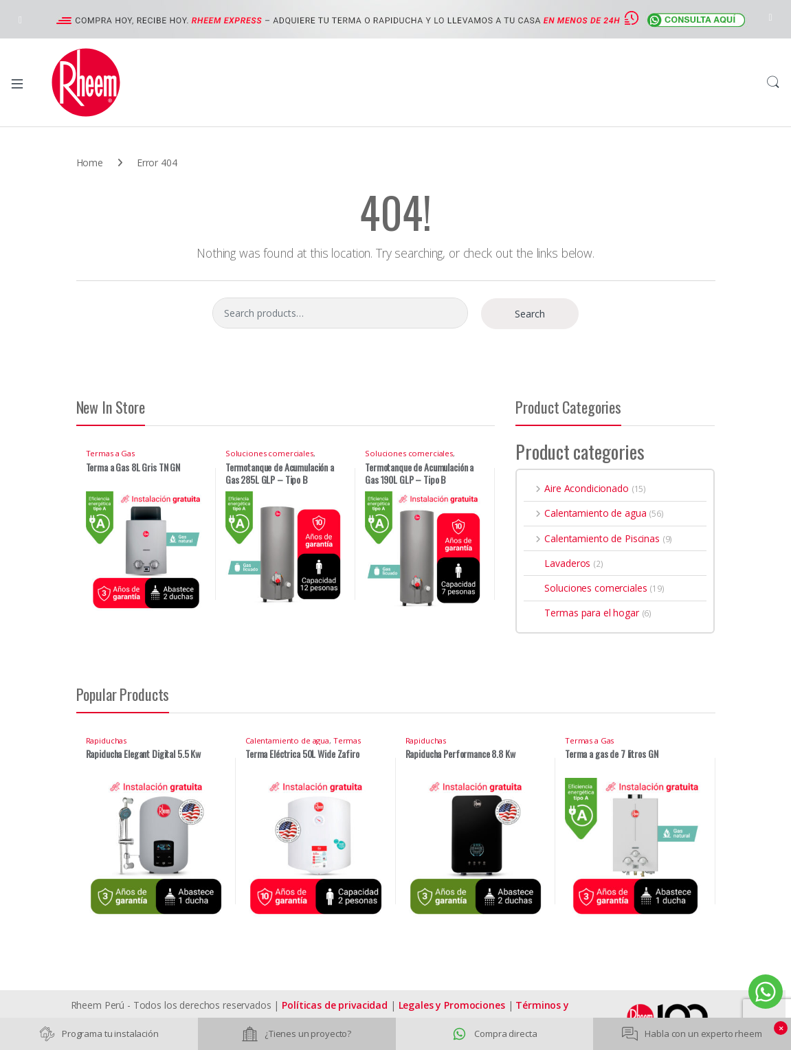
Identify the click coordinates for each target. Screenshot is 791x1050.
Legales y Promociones (452, 1005)
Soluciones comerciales (269, 453)
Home (89, 162)
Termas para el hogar (581, 612)
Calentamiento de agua (585, 513)
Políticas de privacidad (335, 1005)
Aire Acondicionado (576, 488)
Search (773, 82)
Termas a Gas (110, 453)
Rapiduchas (106, 740)
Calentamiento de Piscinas (591, 538)
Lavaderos (557, 563)
